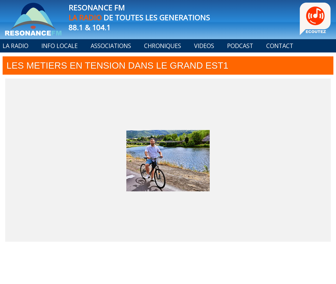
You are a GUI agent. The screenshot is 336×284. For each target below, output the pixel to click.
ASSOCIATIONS (111, 46)
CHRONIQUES (162, 46)
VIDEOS (204, 46)
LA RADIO (15, 46)
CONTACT (279, 46)
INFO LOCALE (59, 46)
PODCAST (240, 46)
